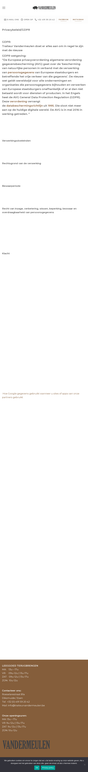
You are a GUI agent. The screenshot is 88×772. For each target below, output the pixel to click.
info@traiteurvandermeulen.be (26, 705)
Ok (37, 768)
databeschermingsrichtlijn (24, 105)
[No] (84, 765)
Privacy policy (48, 768)
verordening (18, 101)
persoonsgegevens (21, 72)
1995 (51, 105)
